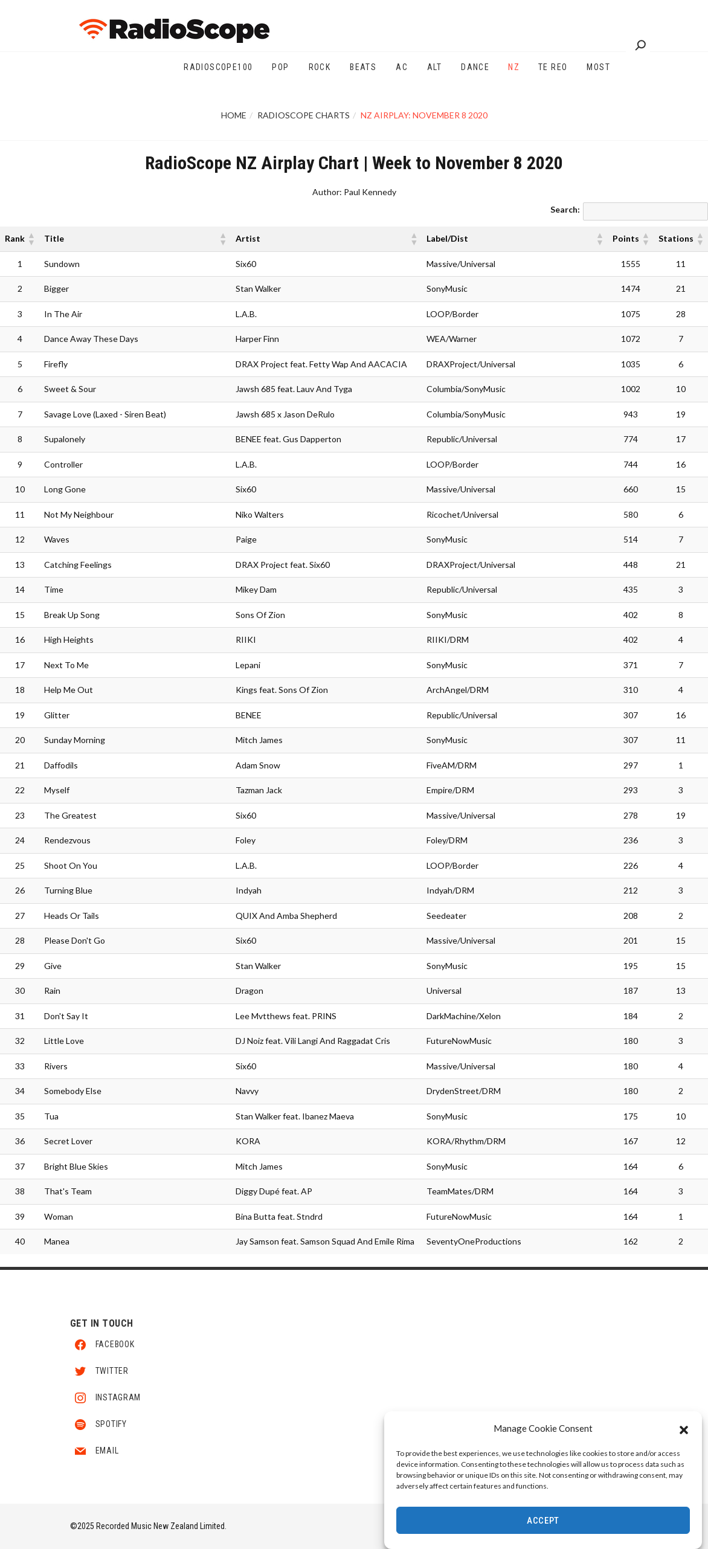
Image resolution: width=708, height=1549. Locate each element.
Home (233, 115)
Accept (543, 1521)
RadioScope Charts (303, 115)
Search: (565, 209)
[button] (684, 1429)
